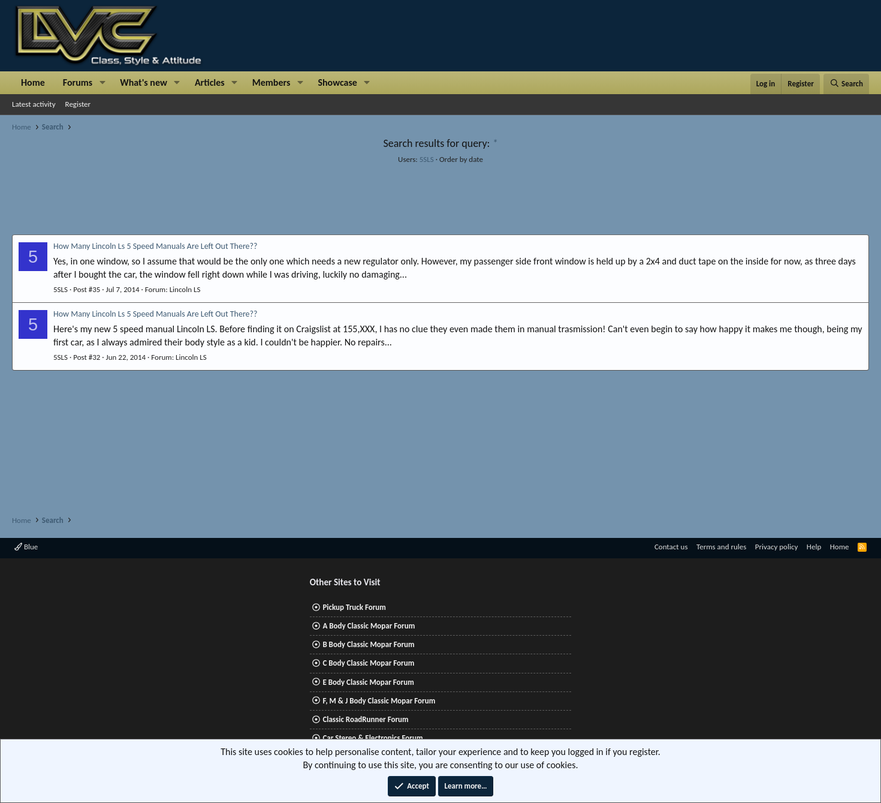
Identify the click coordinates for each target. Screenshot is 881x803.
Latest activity (34, 104)
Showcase (337, 82)
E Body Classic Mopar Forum (368, 682)
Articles (210, 82)
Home (33, 82)
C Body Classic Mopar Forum (368, 662)
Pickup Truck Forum (353, 607)
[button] (102, 82)
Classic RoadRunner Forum (365, 719)
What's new (143, 82)
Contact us (671, 546)
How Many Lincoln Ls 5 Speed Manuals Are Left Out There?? (155, 246)
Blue (26, 546)
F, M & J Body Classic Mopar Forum (378, 700)
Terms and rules (721, 546)
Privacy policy (776, 546)
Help (814, 546)
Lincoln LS (185, 289)
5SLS (427, 159)
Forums (77, 82)
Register (78, 104)
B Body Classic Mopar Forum (368, 644)
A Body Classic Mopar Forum (368, 625)
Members (271, 82)
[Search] (846, 84)
